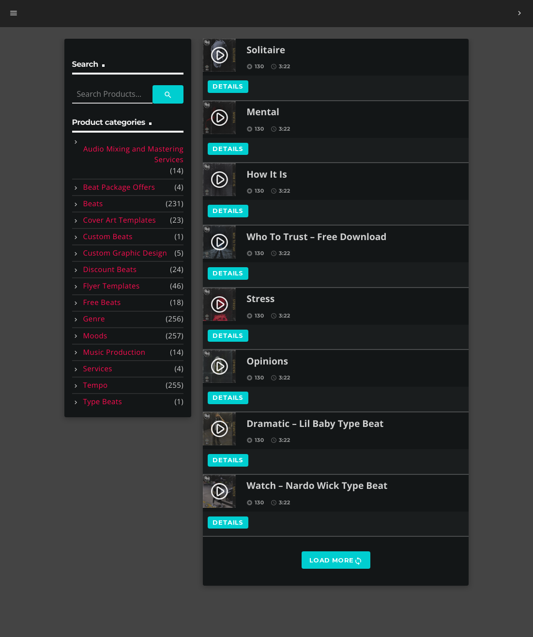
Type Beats (102, 402)
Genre (94, 319)
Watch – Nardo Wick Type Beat (316, 486)
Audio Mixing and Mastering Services (133, 154)
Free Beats (102, 302)
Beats (93, 204)
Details (228, 86)
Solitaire (265, 50)
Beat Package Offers (119, 187)
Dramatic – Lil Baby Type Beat (314, 424)
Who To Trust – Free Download (316, 237)
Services (97, 369)
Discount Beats (110, 269)
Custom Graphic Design (125, 253)
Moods (95, 336)
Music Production (114, 352)
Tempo (95, 385)
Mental (262, 112)
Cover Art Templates (119, 220)
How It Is (266, 175)
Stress (260, 299)
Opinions (267, 361)
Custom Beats (108, 237)
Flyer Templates (111, 286)
